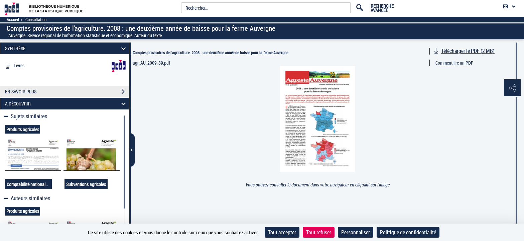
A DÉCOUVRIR (66, 103)
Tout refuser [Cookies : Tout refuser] (318, 232)
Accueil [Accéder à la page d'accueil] (13, 19)
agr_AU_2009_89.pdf (151, 63)
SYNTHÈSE (66, 48)
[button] (512, 88)
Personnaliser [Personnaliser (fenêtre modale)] (355, 232)
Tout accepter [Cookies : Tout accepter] (282, 232)
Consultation (35, 19)
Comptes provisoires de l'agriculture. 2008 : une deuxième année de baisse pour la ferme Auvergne (210, 52)
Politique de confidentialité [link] (408, 232)
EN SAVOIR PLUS (67, 91)
